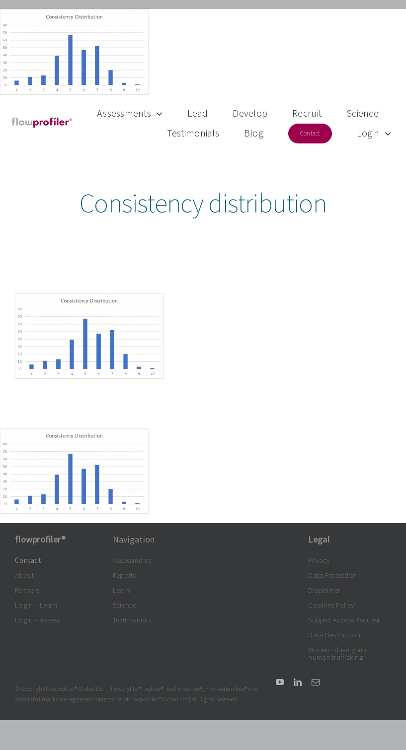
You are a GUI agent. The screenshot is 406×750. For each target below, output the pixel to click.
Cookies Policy (331, 605)
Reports (124, 575)
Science (125, 605)
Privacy (318, 560)
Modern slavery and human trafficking (338, 653)
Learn (121, 590)
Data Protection (332, 575)
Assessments (132, 560)
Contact (28, 560)
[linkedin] (298, 682)
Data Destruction (334, 634)
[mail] (316, 682)
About (24, 575)
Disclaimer (324, 590)
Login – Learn (36, 605)
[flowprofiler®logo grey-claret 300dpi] (42, 121)
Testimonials (132, 619)
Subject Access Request (344, 619)
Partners (27, 590)
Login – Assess (37, 619)
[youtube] (280, 682)
